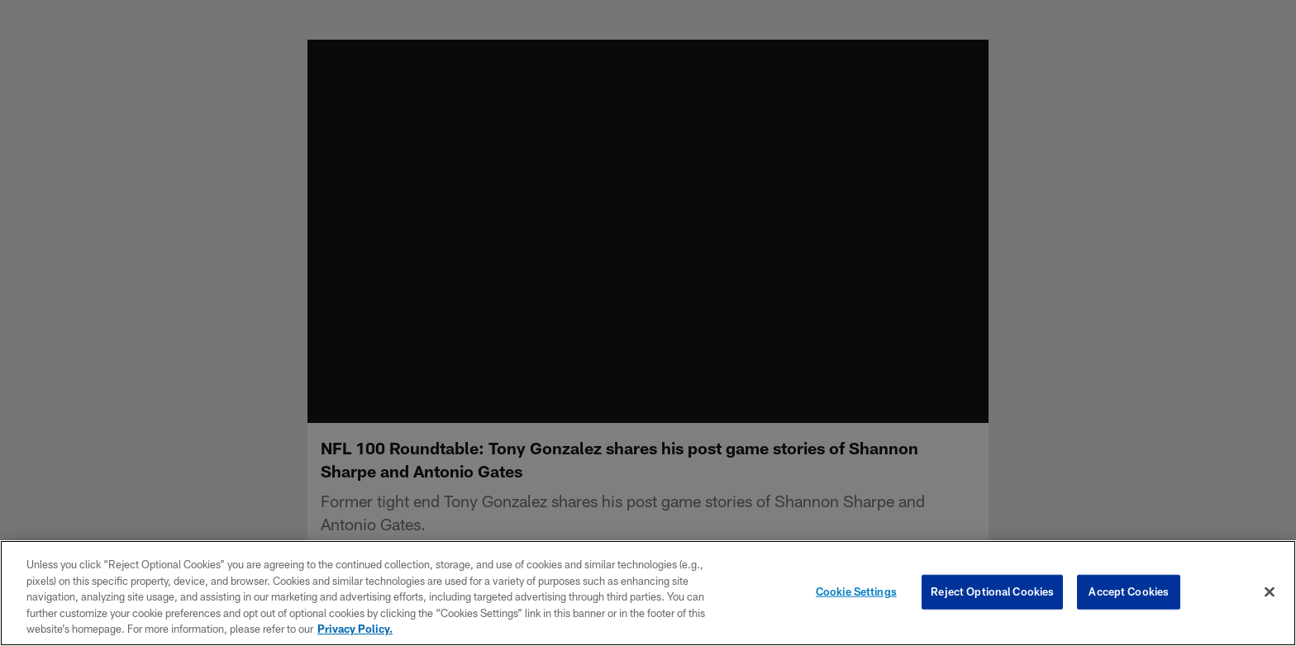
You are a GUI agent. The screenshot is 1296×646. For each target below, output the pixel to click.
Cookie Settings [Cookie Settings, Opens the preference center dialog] (856, 591)
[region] (648, 593)
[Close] (1269, 592)
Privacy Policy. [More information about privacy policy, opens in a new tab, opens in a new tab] (355, 628)
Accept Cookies (1129, 591)
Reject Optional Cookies (992, 591)
